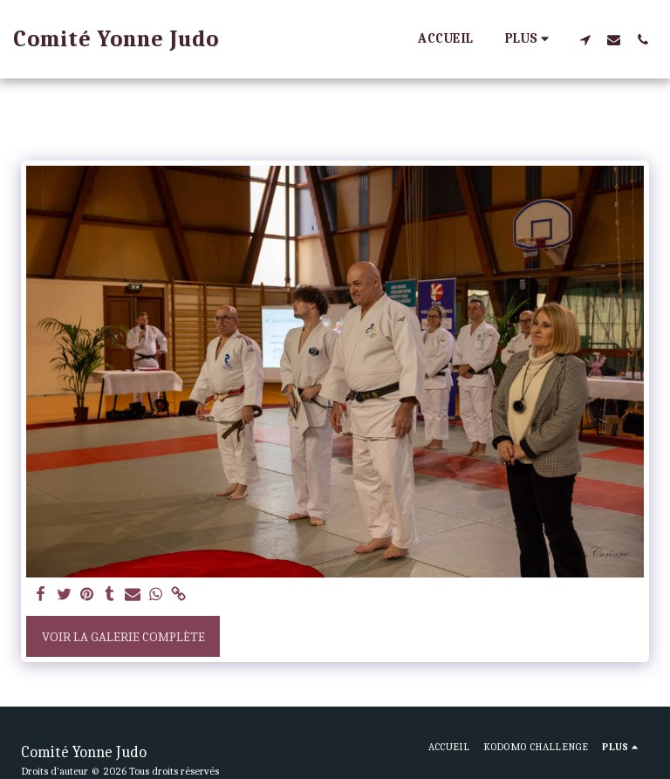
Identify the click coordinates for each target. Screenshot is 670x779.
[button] (584, 39)
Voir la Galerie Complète (123, 637)
